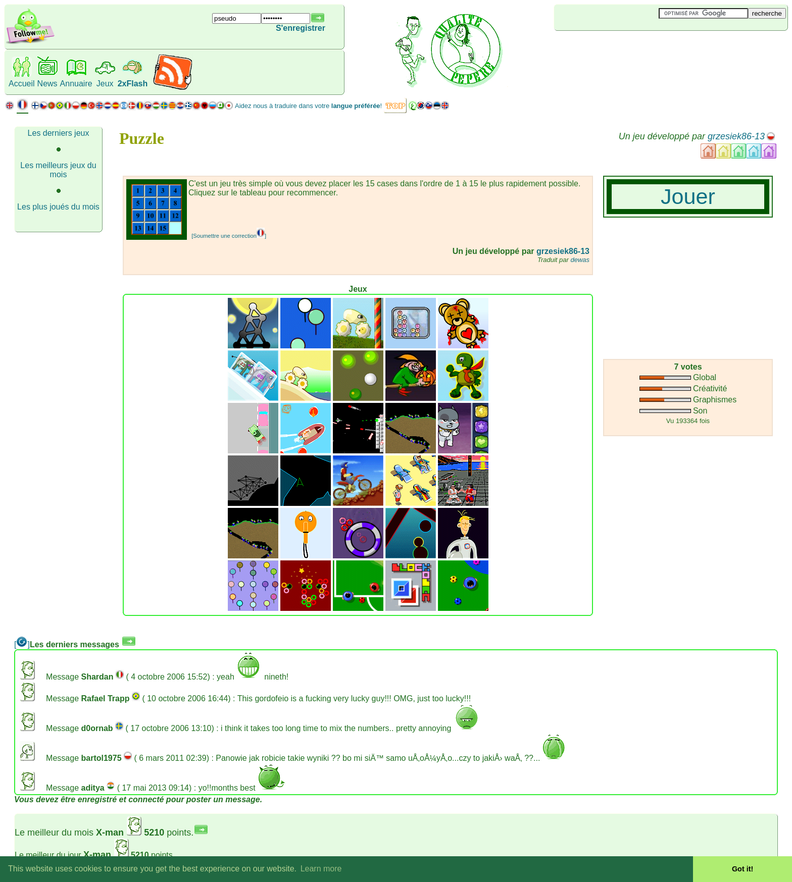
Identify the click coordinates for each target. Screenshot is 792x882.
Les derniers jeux (58, 133)
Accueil (22, 83)
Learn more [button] (321, 868)
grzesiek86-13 (736, 136)
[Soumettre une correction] (228, 236)
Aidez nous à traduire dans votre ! (308, 106)
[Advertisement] (614, 47)
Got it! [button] (742, 869)
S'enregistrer (300, 28)
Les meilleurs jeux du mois (58, 170)
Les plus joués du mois (58, 206)
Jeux (105, 83)
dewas (579, 260)
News (47, 83)
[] (22, 644)
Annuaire (76, 83)
